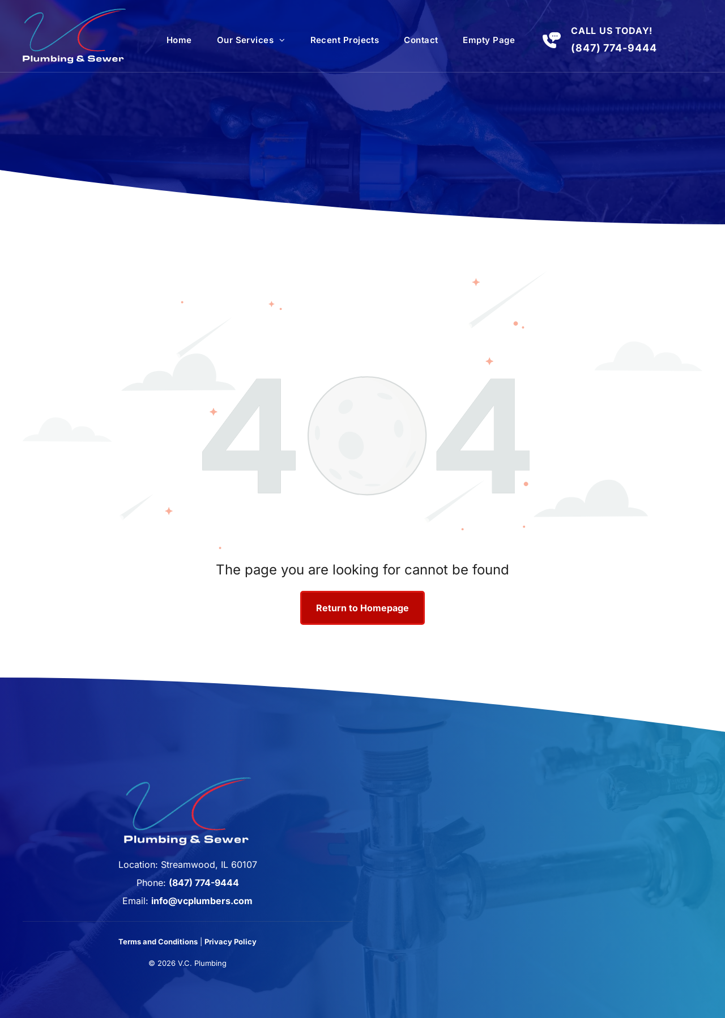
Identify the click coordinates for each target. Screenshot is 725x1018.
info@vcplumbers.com (202, 900)
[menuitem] (179, 40)
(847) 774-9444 (614, 48)
